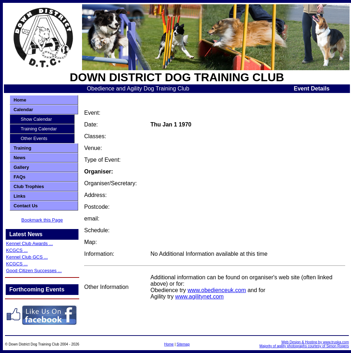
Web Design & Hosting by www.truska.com (315, 342)
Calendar (23, 109)
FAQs (19, 177)
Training (22, 148)
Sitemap (183, 344)
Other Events (34, 138)
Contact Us (26, 205)
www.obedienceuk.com (217, 290)
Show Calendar (36, 119)
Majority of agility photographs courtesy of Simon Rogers (304, 346)
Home (20, 100)
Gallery (21, 167)
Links (19, 196)
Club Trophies (29, 186)
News (19, 157)
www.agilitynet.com (199, 297)
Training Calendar (39, 128)
